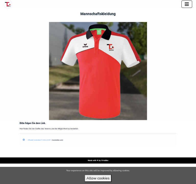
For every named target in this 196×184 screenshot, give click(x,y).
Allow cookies (98, 178)
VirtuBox (104, 160)
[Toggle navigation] (186, 4)
